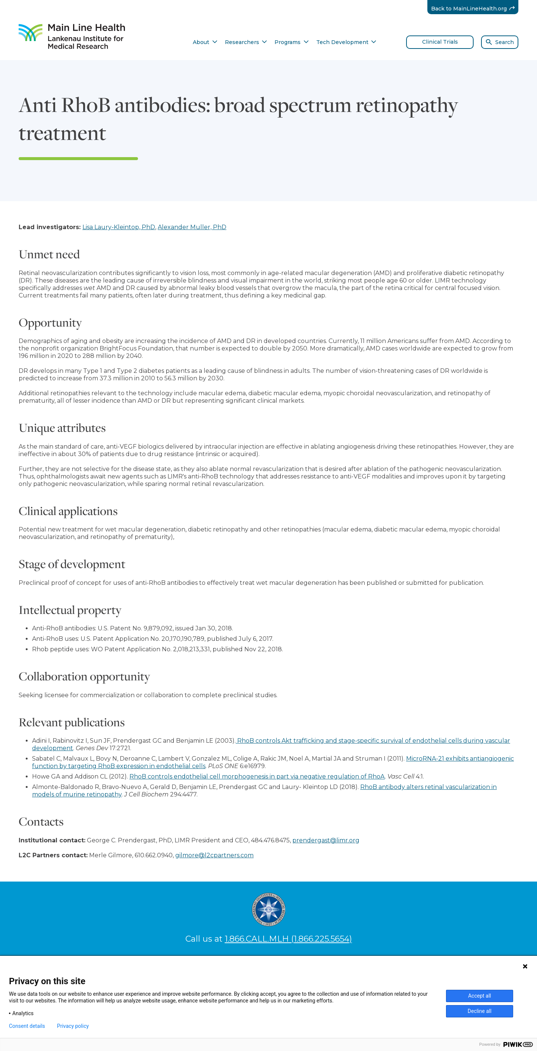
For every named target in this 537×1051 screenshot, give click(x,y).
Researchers (246, 42)
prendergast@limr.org (325, 840)
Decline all (480, 1011)
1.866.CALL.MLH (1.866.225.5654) (288, 939)
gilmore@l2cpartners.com (214, 855)
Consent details (27, 1026)
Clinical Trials (440, 41)
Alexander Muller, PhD (192, 227)
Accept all (479, 996)
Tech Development (346, 42)
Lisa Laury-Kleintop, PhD (118, 227)
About (205, 42)
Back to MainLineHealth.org (475, 8)
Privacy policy (73, 1026)
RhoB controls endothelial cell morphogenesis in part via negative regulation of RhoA (257, 776)
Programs (291, 42)
